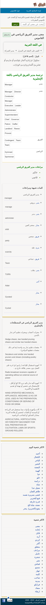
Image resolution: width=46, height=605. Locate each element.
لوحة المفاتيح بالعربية (33, 11)
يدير (37, 203)
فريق (37, 237)
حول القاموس (15, 11)
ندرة (37, 248)
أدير (37, 282)
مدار (37, 225)
